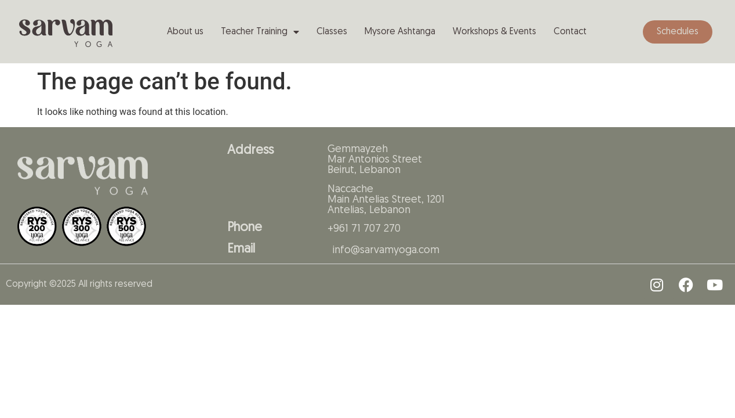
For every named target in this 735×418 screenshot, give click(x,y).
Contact (570, 32)
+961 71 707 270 (364, 229)
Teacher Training (260, 31)
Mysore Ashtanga (400, 32)
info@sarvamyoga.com (386, 250)
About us (185, 32)
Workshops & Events (494, 32)
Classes (331, 32)
